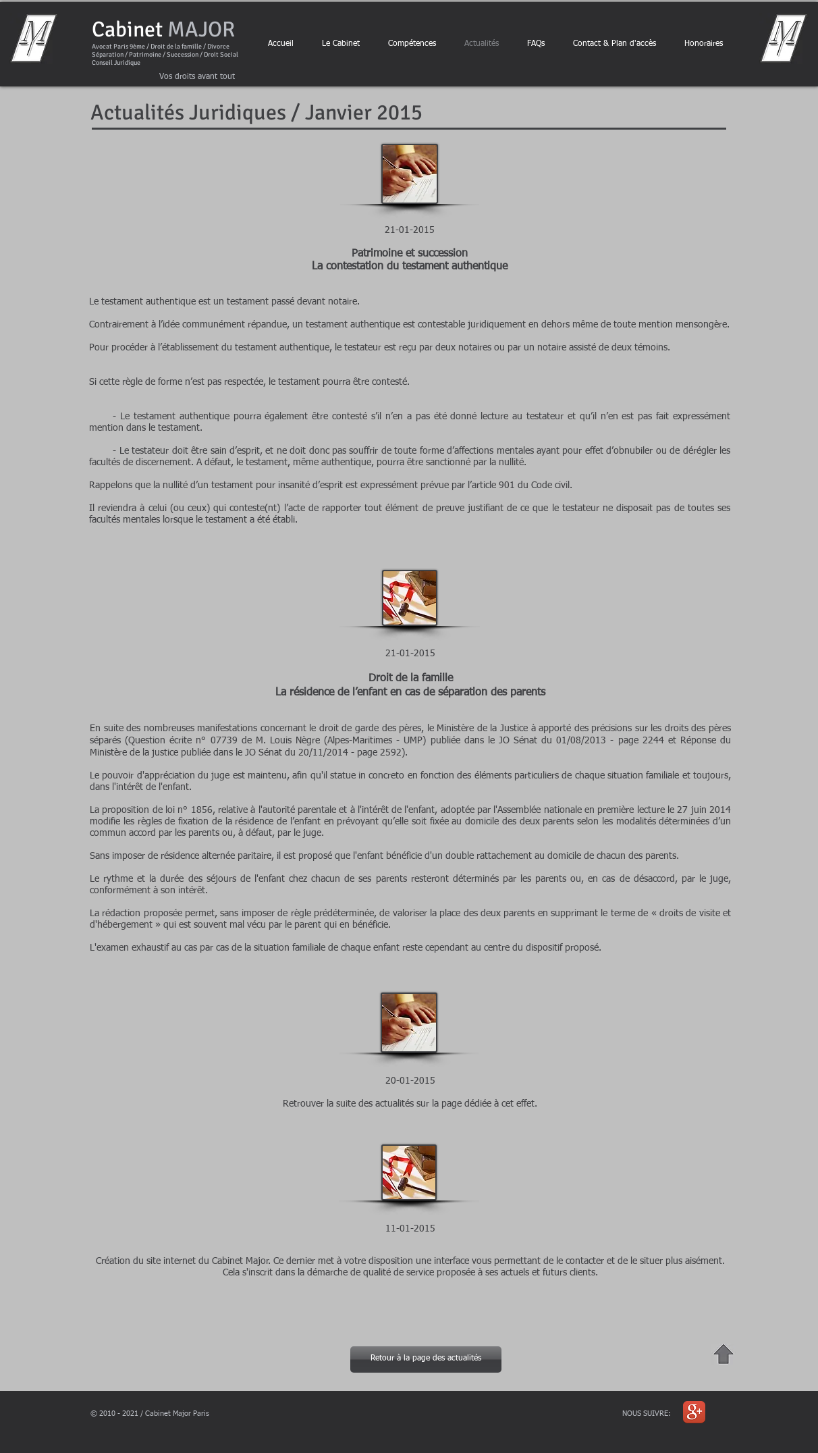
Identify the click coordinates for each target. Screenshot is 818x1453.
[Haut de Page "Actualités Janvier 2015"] (723, 1354)
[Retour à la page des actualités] (425, 1359)
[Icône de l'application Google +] (694, 1412)
